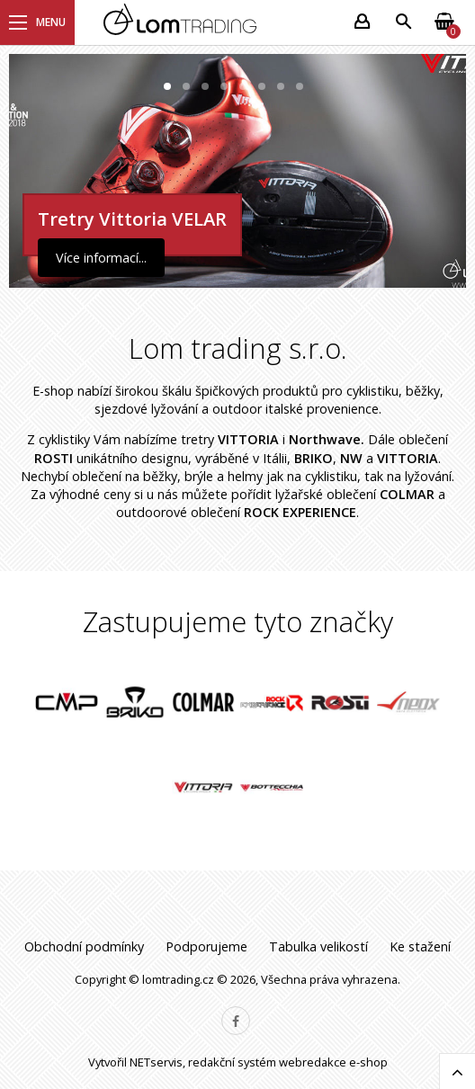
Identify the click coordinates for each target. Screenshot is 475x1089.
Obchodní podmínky (84, 946)
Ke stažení (420, 946)
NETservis (156, 1062)
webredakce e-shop (333, 1062)
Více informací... (101, 257)
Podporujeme (206, 946)
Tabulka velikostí (318, 946)
